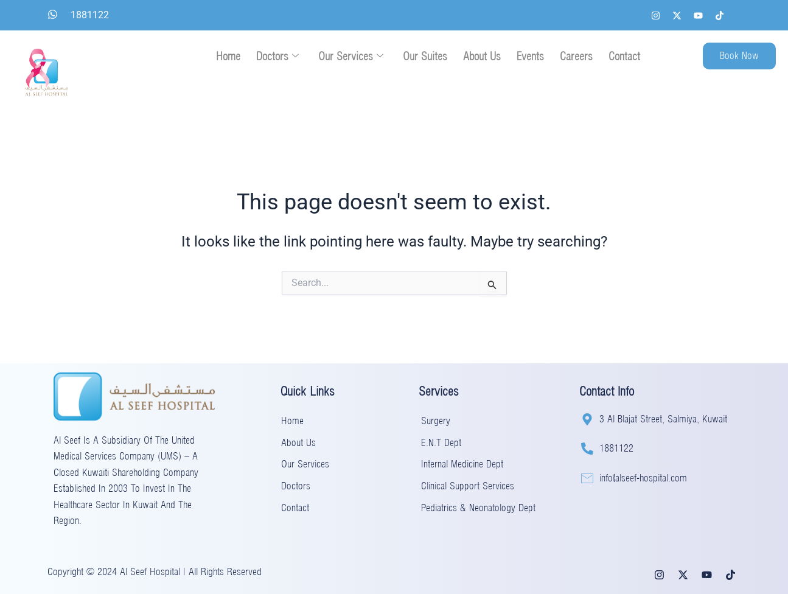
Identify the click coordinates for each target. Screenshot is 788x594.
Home (228, 56)
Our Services (350, 56)
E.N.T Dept (441, 443)
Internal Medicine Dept (462, 465)
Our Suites (425, 56)
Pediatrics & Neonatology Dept (478, 508)
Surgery (435, 421)
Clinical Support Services (467, 487)
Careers (576, 56)
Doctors (277, 56)
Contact (624, 56)
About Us (482, 56)
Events (530, 56)
